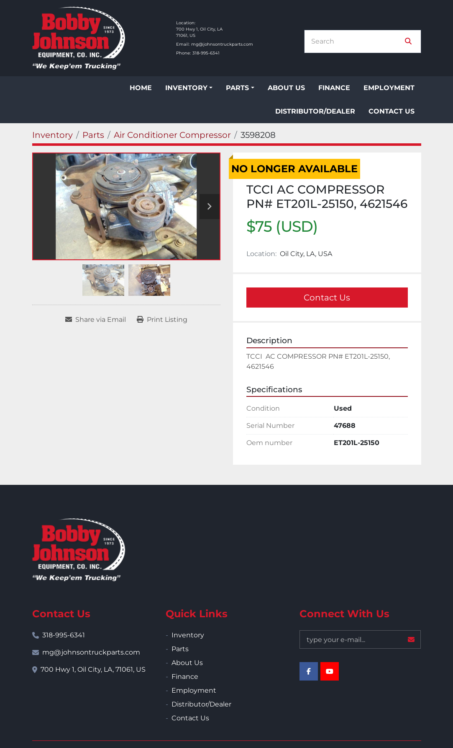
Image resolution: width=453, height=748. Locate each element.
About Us (286, 88)
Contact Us (392, 111)
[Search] (356, 41)
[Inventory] (52, 135)
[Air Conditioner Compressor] (172, 135)
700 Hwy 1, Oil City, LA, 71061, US (93, 669)
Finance (334, 88)
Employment (389, 88)
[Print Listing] (162, 320)
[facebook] (308, 671)
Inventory (186, 88)
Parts (237, 88)
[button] (189, 88)
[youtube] (329, 671)
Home (141, 88)
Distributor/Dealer (315, 111)
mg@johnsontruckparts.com (222, 44)
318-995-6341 (206, 53)
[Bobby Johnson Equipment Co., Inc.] (78, 549)
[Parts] (93, 135)
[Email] (360, 639)
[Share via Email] (95, 320)
